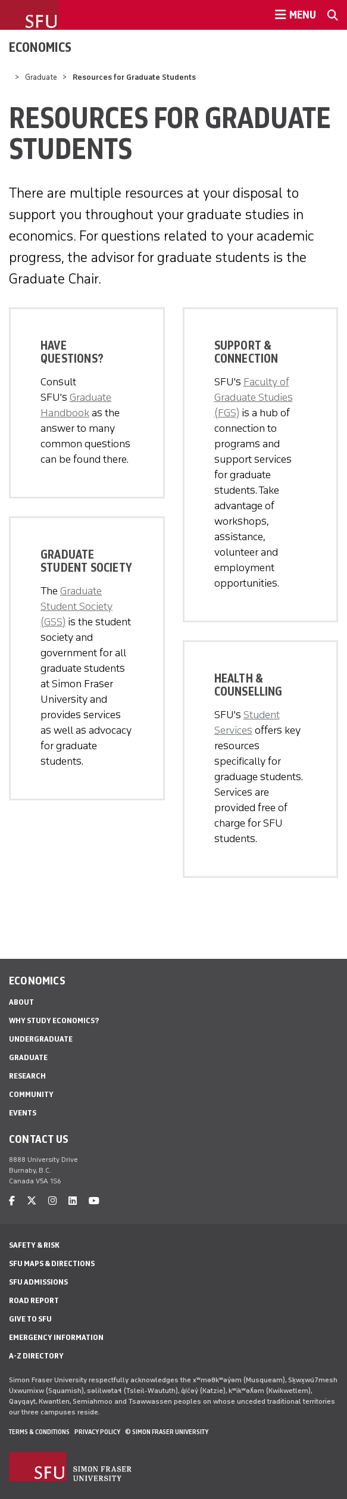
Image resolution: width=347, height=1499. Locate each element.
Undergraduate (41, 1039)
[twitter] (31, 1201)
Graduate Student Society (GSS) (76, 606)
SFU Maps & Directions (52, 1263)
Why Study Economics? (54, 1020)
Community (31, 1094)
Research (27, 1076)
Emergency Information (56, 1337)
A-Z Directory (36, 1356)
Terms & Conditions (39, 1432)
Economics (40, 47)
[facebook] (12, 1201)
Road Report (34, 1300)
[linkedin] (72, 1201)
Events (22, 1113)
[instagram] (52, 1201)
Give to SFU (30, 1319)
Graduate (41, 77)
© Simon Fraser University (166, 1432)
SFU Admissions (38, 1282)
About (21, 1002)
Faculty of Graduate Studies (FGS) (253, 397)
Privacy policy (97, 1432)
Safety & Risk (34, 1245)
